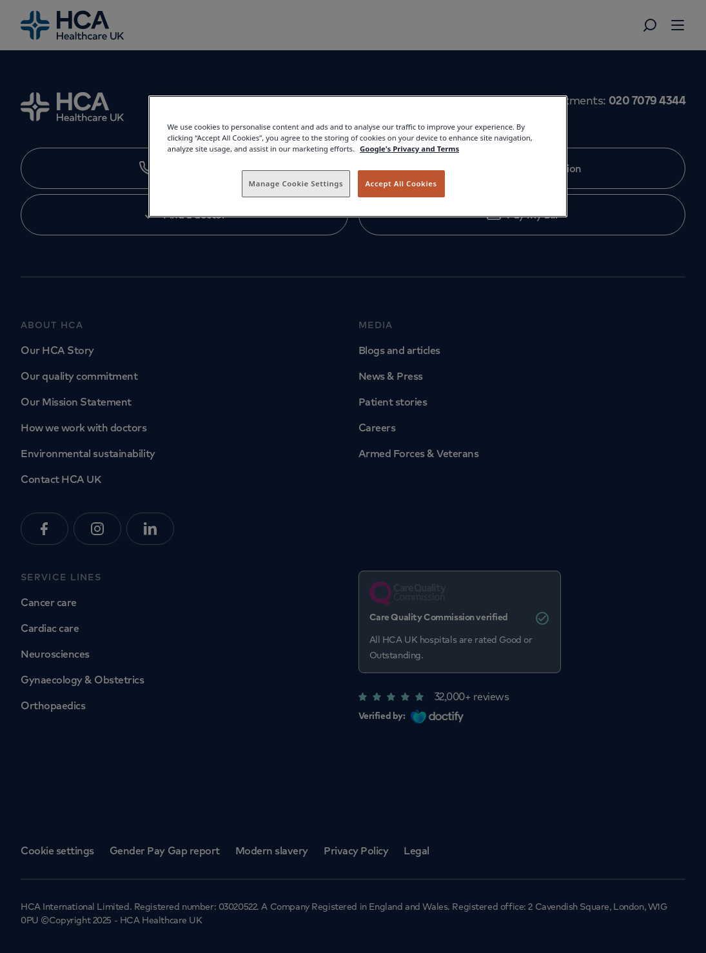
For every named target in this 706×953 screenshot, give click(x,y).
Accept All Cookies (400, 183)
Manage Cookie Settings (296, 183)
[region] (357, 156)
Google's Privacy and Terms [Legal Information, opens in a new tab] (409, 148)
